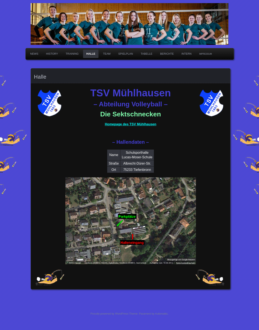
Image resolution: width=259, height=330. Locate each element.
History (52, 53)
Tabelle (146, 53)
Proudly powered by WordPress (109, 313)
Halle (90, 53)
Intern (187, 53)
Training (72, 53)
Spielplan (125, 53)
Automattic (161, 313)
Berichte (167, 53)
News (34, 53)
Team (107, 53)
